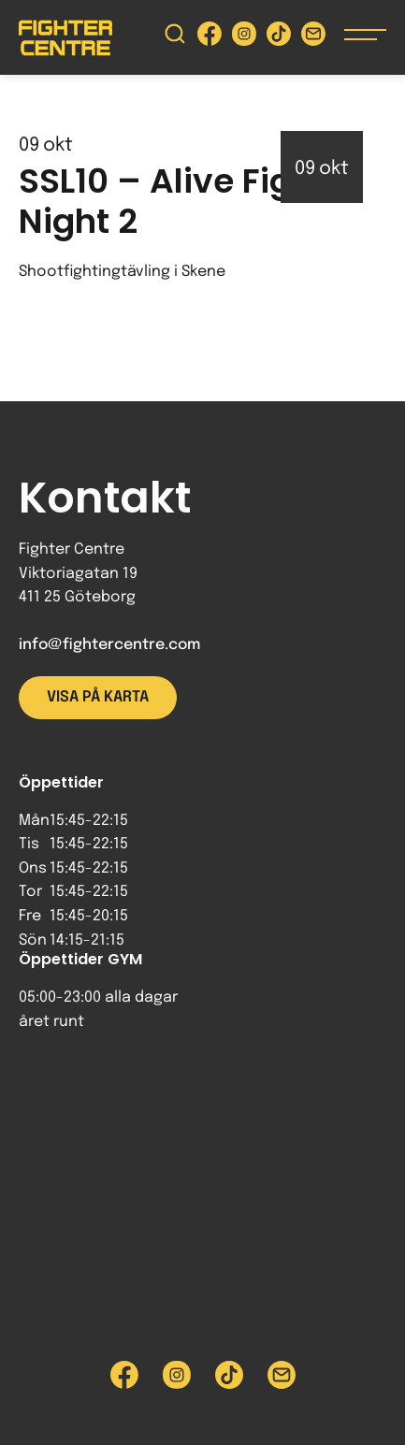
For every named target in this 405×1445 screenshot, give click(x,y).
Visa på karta (98, 697)
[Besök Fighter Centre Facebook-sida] (209, 38)
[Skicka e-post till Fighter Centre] (313, 38)
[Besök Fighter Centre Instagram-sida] (244, 38)
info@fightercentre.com (109, 645)
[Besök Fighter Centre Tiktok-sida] (279, 38)
